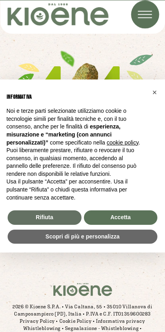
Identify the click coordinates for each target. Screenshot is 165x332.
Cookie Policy (75, 321)
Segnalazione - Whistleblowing (102, 328)
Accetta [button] (120, 217)
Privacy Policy (37, 321)
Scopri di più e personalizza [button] (82, 236)
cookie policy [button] (123, 142)
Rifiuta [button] (44, 217)
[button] (154, 92)
